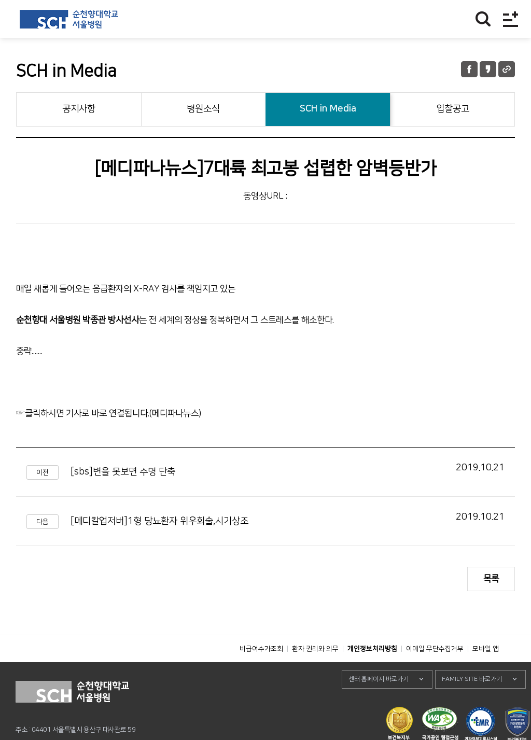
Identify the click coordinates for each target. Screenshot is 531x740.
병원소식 (203, 109)
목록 (491, 578)
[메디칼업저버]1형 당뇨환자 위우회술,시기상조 (159, 521)
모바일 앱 (485, 672)
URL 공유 (506, 69)
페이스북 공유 (469, 69)
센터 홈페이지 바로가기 (378, 702)
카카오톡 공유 (488, 69)
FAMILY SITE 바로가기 (472, 702)
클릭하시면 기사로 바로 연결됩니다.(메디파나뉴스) (113, 413)
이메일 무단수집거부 (435, 672)
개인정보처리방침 (372, 672)
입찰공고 (452, 109)
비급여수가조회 (261, 672)
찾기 (483, 19)
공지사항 (78, 109)
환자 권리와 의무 (315, 672)
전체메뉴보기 (510, 19)
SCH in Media (328, 109)
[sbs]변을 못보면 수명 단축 (123, 472)
